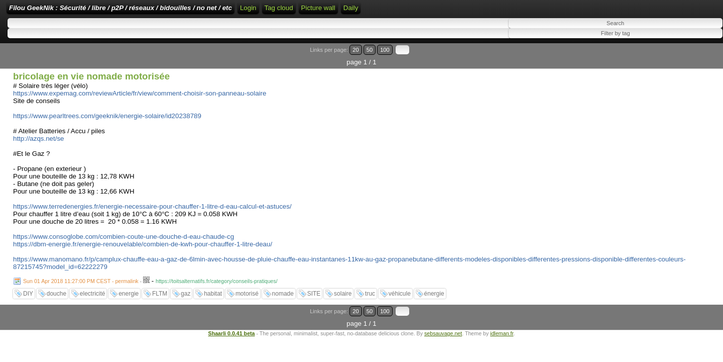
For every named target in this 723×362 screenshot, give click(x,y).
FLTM (159, 288)
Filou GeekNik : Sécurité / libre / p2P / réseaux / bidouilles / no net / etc (183, 11)
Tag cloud (452, 11)
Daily (524, 11)
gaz (185, 288)
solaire (342, 288)
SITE (314, 288)
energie (128, 288)
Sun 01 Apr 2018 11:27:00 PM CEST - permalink (81, 276)
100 (691, 56)
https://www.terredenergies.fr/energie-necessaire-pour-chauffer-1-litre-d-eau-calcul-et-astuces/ (152, 201)
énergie (434, 288)
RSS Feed (368, 11)
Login (336, 11)
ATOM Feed (412, 11)
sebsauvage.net (443, 315)
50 (681, 56)
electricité (92, 288)
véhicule (400, 288)
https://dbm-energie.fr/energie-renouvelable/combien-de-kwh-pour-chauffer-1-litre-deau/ (142, 238)
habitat (213, 288)
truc (370, 288)
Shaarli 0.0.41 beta (231, 315)
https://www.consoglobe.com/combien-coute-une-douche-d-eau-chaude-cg (123, 231)
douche (56, 288)
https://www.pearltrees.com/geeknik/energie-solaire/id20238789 (107, 110)
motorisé (247, 288)
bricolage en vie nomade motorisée (91, 70)
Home (312, 11)
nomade (283, 288)
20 (671, 56)
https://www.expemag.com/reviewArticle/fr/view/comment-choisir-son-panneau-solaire (139, 88)
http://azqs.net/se (38, 133)
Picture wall (492, 11)
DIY (28, 288)
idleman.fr (501, 315)
